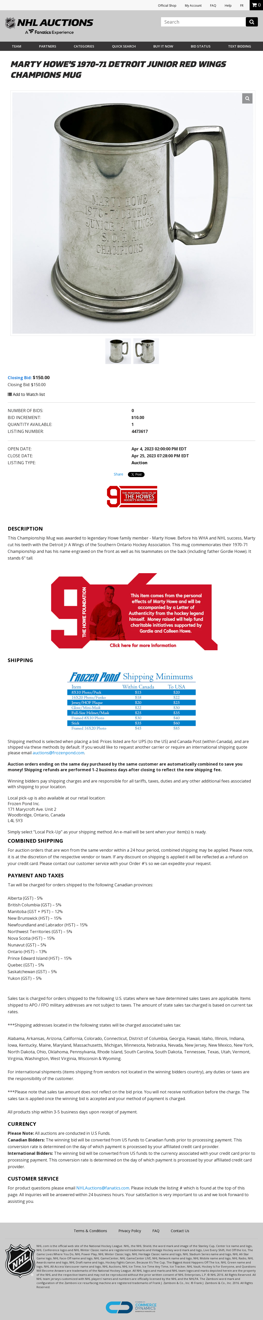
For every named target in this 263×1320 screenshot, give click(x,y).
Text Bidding (239, 46)
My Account (193, 5)
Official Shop (167, 5)
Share (118, 474)
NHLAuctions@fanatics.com (102, 1188)
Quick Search (124, 46)
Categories (84, 46)
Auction (139, 463)
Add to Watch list (26, 394)
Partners (47, 46)
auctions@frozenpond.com (58, 753)
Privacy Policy (129, 1230)
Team (16, 46)
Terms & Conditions (90, 1230)
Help (228, 5)
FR (241, 5)
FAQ (213, 5)
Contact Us (180, 1230)
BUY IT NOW (163, 46)
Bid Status (201, 46)
